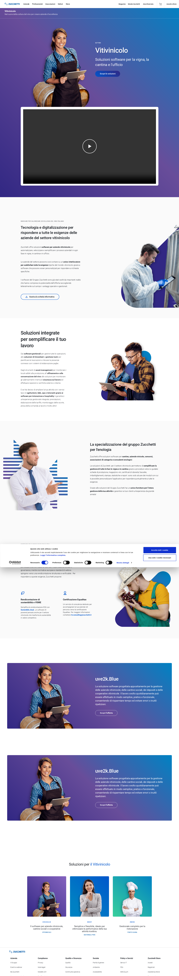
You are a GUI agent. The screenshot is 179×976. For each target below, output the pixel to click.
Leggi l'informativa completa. (53, 964)
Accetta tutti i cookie (159, 959)
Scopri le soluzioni (107, 74)
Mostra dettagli (123, 971)
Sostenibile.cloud (27, 610)
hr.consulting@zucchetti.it (81, 615)
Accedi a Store (172, 4)
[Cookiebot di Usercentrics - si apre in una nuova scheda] (15, 971)
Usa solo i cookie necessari (159, 966)
